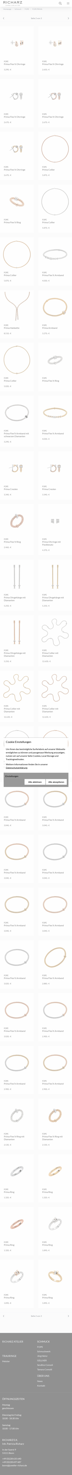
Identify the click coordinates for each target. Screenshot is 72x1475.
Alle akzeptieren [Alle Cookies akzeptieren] (56, 757)
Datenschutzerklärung (16, 743)
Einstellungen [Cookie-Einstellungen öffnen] (11, 751)
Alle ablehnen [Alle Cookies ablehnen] (35, 757)
